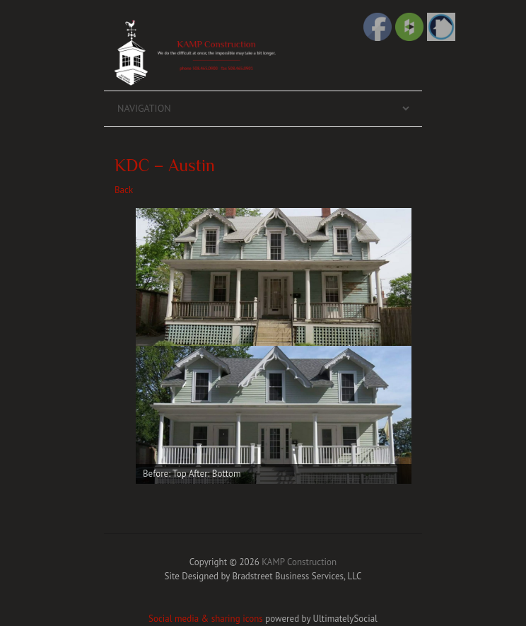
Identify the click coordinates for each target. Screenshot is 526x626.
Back (124, 190)
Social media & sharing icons (206, 619)
